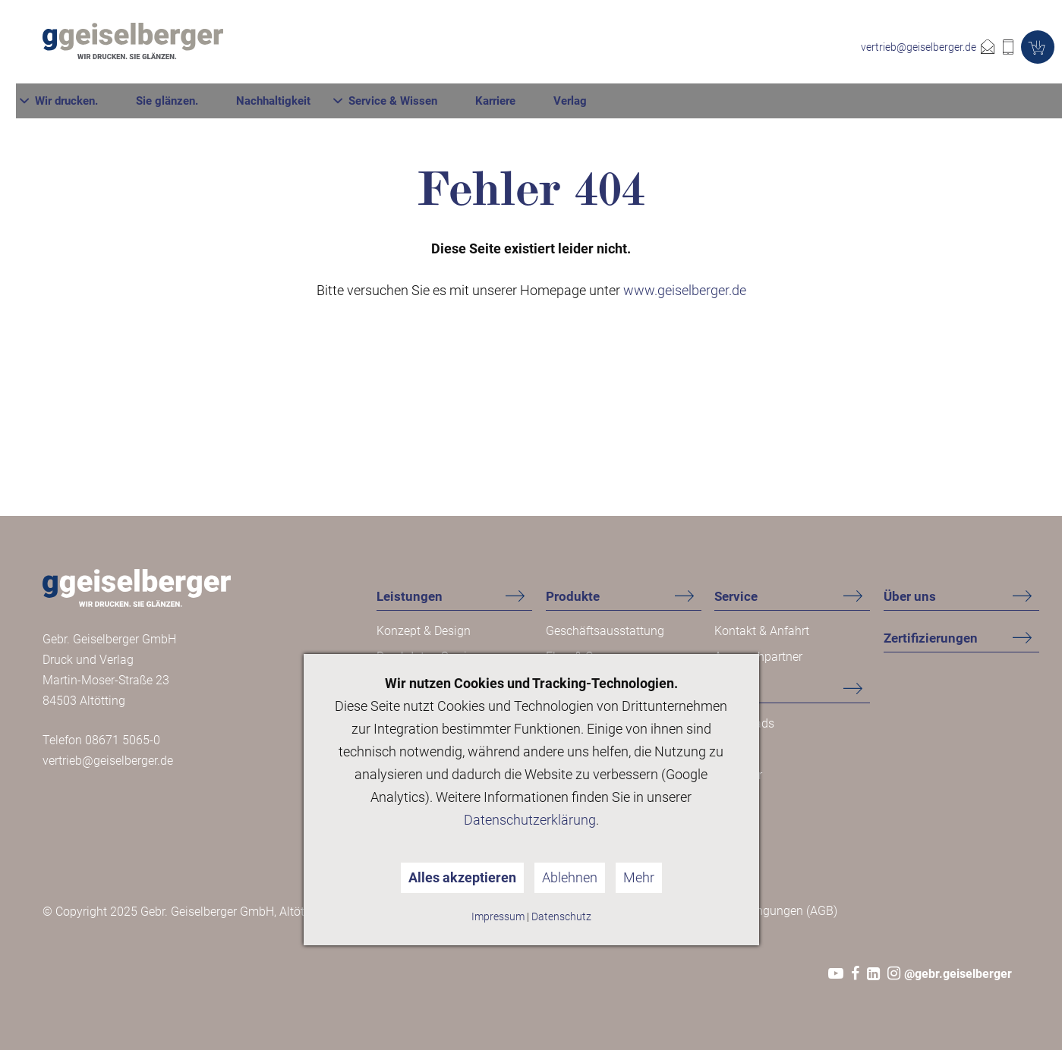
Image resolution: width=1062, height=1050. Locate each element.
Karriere (798, 48)
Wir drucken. (369, 48)
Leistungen (410, 596)
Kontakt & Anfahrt (761, 631)
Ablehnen (569, 877)
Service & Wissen (695, 48)
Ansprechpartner (758, 656)
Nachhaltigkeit (576, 48)
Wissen (736, 688)
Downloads (744, 723)
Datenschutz (561, 916)
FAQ (725, 749)
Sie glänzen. (470, 48)
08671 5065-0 (122, 740)
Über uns (910, 596)
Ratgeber (738, 775)
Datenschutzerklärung (530, 820)
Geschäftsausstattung (605, 631)
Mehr (638, 877)
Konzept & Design (424, 631)
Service (736, 596)
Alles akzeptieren (462, 877)
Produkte (573, 596)
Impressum (498, 916)
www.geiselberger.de (684, 290)
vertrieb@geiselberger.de (918, 47)
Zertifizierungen (931, 638)
